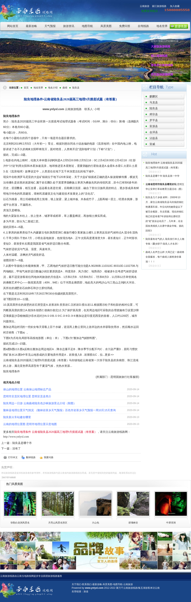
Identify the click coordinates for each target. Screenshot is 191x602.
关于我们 (76, 584)
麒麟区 (154, 96)
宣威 (152, 144)
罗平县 (154, 120)
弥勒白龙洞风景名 (20, 522)
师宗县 (154, 114)
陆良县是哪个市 (22, 443)
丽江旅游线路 (159, 6)
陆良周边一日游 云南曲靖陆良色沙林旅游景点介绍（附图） (39, 403)
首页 (26, 87)
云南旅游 (144, 6)
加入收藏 (174, 6)
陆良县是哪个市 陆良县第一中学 (162, 176)
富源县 (154, 126)
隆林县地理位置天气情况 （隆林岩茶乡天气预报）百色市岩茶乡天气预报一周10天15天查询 (59, 410)
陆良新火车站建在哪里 (17, 417)
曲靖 (65, 87)
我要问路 (48, 457)
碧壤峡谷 (133, 522)
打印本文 (13, 457)
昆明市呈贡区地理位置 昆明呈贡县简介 (27, 396)
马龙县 (154, 102)
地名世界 (162, 26)
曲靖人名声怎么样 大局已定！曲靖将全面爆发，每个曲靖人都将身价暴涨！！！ (165, 257)
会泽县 (154, 132)
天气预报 (50, 26)
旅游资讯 (68, 26)
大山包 (95, 522)
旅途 (86, 591)
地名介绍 (53, 87)
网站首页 (12, 26)
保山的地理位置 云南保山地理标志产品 (27, 389)
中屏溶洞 (171, 522)
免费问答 (124, 26)
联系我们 (87, 584)
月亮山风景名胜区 (57, 522)
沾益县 (154, 138)
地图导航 (87, 26)
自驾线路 (143, 26)
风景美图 (106, 26)
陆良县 (75, 87)
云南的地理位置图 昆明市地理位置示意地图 (30, 424)
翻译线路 (31, 457)
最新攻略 (31, 26)
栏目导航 (156, 87)
